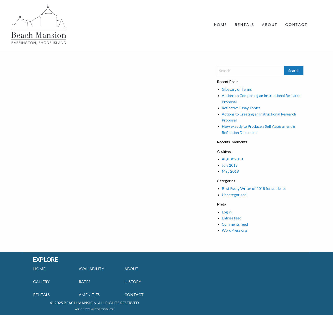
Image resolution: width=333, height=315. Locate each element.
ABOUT (131, 268)
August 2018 (232, 159)
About (270, 25)
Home (220, 25)
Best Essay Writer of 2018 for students (254, 188)
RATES (84, 281)
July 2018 (230, 165)
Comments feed (235, 224)
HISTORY (132, 281)
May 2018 (230, 171)
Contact (296, 25)
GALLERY (41, 281)
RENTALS (41, 294)
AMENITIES (89, 294)
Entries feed (231, 218)
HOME (39, 268)
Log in (227, 212)
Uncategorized (234, 194)
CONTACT (134, 294)
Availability (91, 268)
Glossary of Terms (237, 89)
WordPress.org (234, 230)
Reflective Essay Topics (241, 107)
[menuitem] (220, 25)
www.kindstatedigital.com (99, 309)
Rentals (244, 25)
